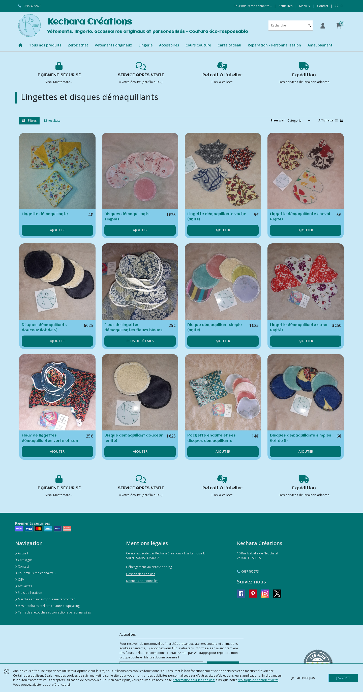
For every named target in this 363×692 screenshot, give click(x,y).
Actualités (23, 586)
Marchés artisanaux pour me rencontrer (45, 599)
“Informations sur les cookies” (194, 680)
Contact (322, 6)
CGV (19, 579)
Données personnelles (142, 581)
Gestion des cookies (140, 574)
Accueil (21, 553)
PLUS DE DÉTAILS (140, 341)
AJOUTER (57, 230)
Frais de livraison (28, 593)
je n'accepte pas (303, 678)
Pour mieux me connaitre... (35, 573)
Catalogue (24, 560)
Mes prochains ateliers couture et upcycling (47, 606)
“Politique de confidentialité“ (258, 680)
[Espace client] (323, 25)
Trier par (277, 120)
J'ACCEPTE (343, 678)
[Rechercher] (309, 25)
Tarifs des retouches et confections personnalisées (53, 612)
